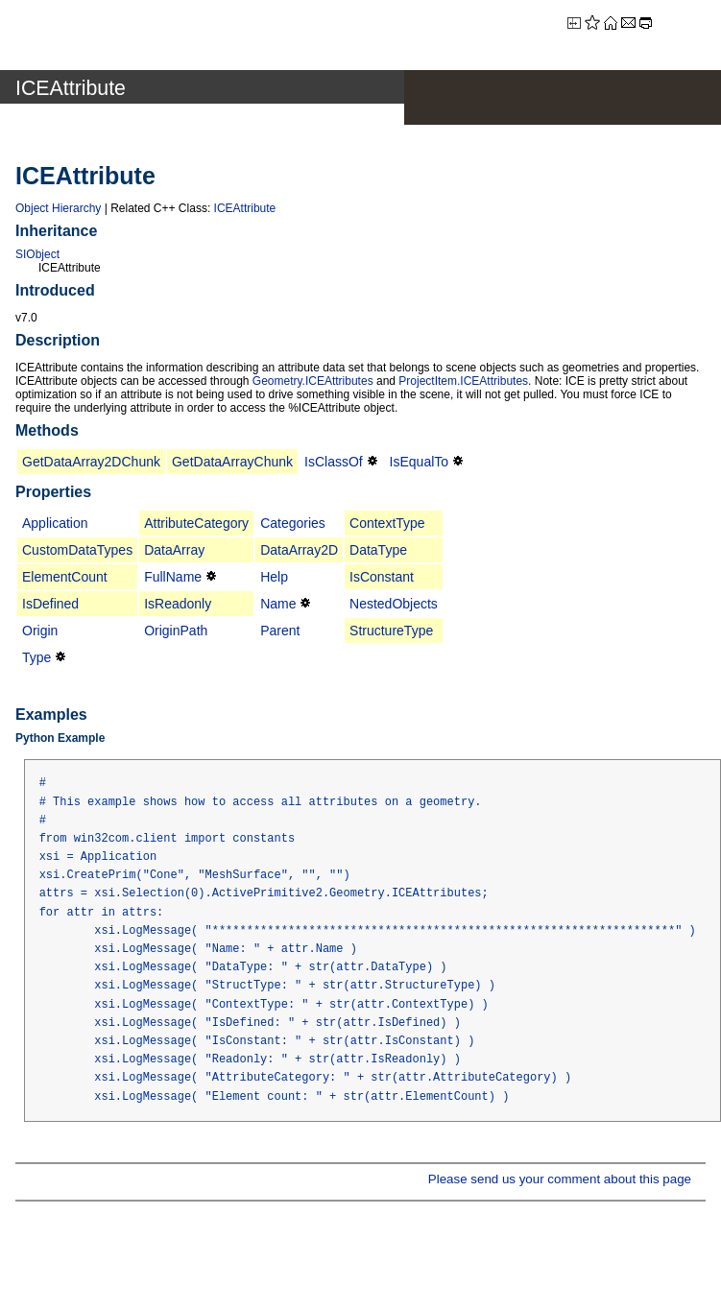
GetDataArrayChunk (232, 461)
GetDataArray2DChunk (91, 461)
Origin (40, 630)
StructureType (391, 630)
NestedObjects (393, 603)
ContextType (387, 523)
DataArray (174, 550)
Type (36, 657)
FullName (173, 576)
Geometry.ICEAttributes (312, 381)
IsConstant (381, 576)
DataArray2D (299, 550)
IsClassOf (333, 461)
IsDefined (50, 603)
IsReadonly (177, 603)
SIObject (37, 254)
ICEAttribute (245, 208)
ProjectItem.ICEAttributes (463, 381)
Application (55, 523)
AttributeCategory (196, 523)
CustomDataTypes (77, 550)
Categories (292, 523)
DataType (378, 550)
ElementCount (65, 576)
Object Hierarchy (58, 208)
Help (274, 576)
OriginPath (175, 630)
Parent (280, 630)
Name (278, 603)
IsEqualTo (419, 461)
